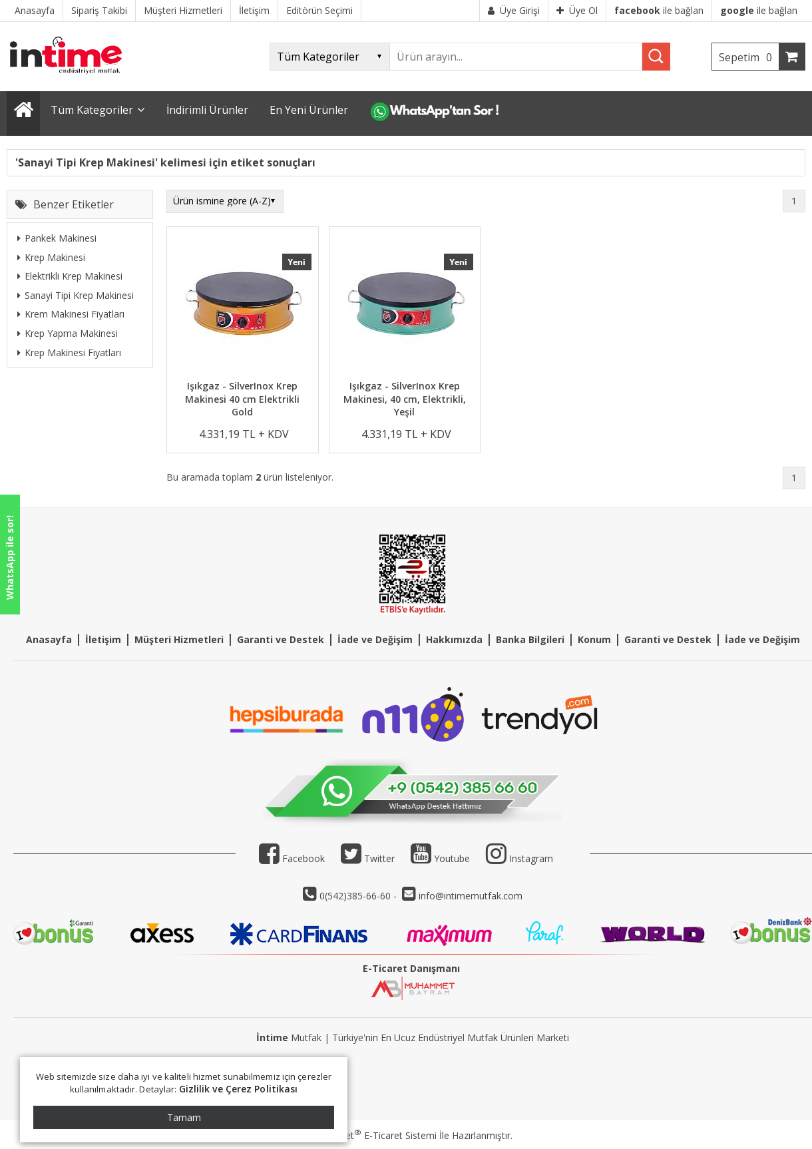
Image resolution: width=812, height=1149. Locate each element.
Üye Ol (577, 10)
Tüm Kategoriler (92, 110)
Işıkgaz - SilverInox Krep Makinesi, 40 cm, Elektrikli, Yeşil (404, 398)
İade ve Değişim (375, 639)
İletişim (103, 639)
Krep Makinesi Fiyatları (69, 352)
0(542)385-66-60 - (359, 895)
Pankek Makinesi (57, 238)
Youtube (440, 858)
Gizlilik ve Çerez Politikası (238, 1088)
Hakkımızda (454, 639)
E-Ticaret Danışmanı (411, 968)
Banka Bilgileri (530, 639)
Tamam (184, 1117)
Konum (594, 639)
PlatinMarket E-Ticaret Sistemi (368, 1135)
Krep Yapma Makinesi (67, 333)
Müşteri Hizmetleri (179, 639)
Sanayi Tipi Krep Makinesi (75, 295)
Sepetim (749, 57)
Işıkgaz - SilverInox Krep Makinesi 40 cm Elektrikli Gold (242, 398)
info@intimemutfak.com (470, 895)
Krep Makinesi (51, 257)
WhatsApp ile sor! (9, 557)
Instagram (531, 858)
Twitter (368, 858)
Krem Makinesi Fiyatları (70, 314)
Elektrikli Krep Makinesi (69, 276)
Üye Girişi (514, 10)
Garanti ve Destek (280, 639)
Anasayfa (49, 639)
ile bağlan (659, 10)
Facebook (292, 858)
